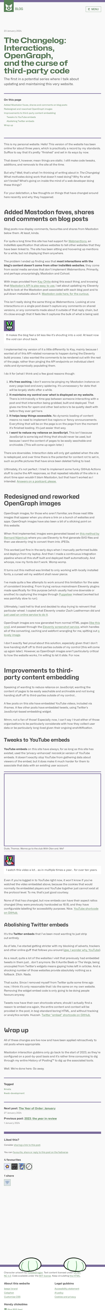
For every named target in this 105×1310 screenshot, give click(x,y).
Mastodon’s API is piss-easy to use (32, 285)
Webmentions (77, 241)
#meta (7, 1089)
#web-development (14, 1093)
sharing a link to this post (27, 1144)
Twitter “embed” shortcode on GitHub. (66, 1015)
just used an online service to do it (26, 614)
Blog (19, 9)
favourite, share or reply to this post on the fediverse (40, 1152)
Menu (93, 9)
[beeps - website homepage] (9, 6)
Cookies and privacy (65, 1296)
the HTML (75, 1275)
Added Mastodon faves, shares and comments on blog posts (35, 105)
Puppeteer (65, 594)
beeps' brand (10, 1288)
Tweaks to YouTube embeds (21, 117)
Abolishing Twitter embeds (20, 121)
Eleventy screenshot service (61, 626)
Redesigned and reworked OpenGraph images (28, 109)
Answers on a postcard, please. (36, 481)
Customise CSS (12, 1296)
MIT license (45, 1275)
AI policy (58, 1292)
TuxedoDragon (35, 1272)
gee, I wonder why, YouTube (81, 950)
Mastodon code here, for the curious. (65, 293)
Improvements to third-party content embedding (30, 113)
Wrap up (8, 125)
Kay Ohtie (44, 281)
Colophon (9, 1292)
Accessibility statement (66, 1288)
